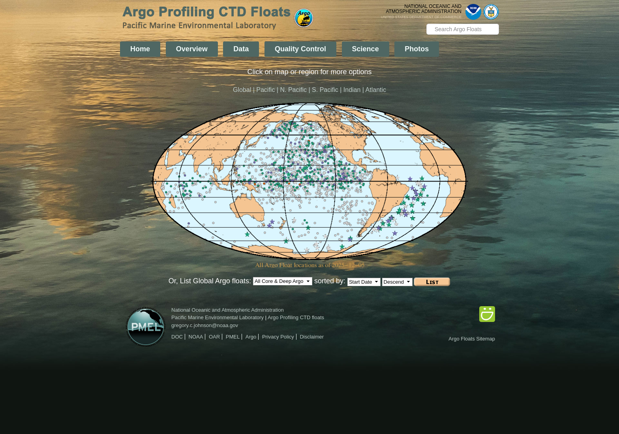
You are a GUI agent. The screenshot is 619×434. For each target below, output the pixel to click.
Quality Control (300, 49)
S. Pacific (325, 89)
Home (140, 49)
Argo (251, 337)
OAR (214, 337)
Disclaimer (312, 337)
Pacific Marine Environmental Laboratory (217, 317)
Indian (352, 89)
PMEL (233, 337)
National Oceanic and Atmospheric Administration (227, 310)
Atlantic (376, 89)
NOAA (196, 337)
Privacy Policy (278, 337)
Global (242, 89)
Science (365, 49)
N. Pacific (293, 89)
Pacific (265, 89)
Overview (192, 49)
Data (241, 49)
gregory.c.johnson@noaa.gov (204, 325)
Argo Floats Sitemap (471, 339)
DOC (177, 337)
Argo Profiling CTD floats (296, 317)
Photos (417, 49)
